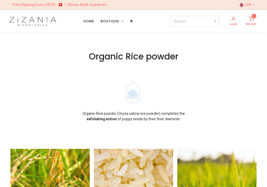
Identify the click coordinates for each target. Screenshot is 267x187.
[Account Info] (233, 21)
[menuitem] (89, 21)
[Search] (215, 21)
